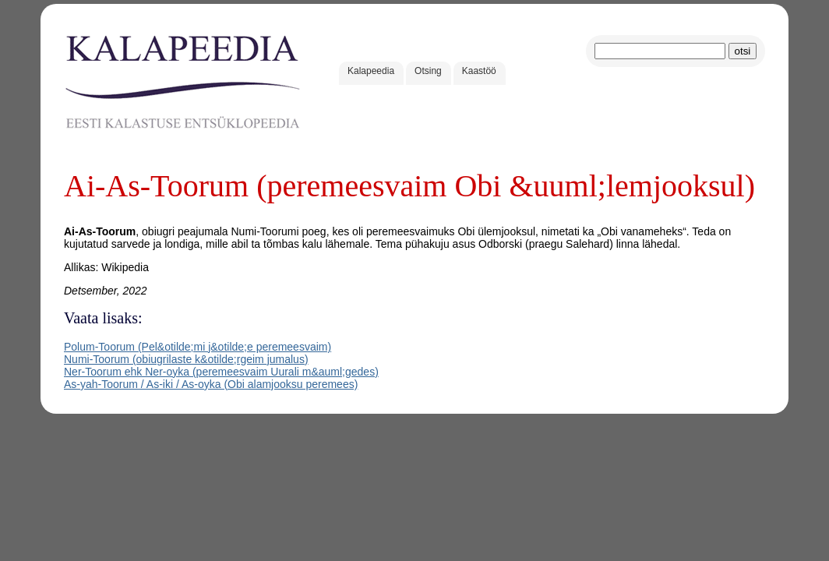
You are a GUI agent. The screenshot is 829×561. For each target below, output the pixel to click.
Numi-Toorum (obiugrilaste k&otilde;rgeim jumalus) (186, 359)
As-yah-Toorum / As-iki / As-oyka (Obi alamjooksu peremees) (211, 384)
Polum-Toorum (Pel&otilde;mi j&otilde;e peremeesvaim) (197, 346)
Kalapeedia (370, 70)
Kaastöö (479, 70)
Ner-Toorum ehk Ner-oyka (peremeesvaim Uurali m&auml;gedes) (221, 371)
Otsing (428, 70)
